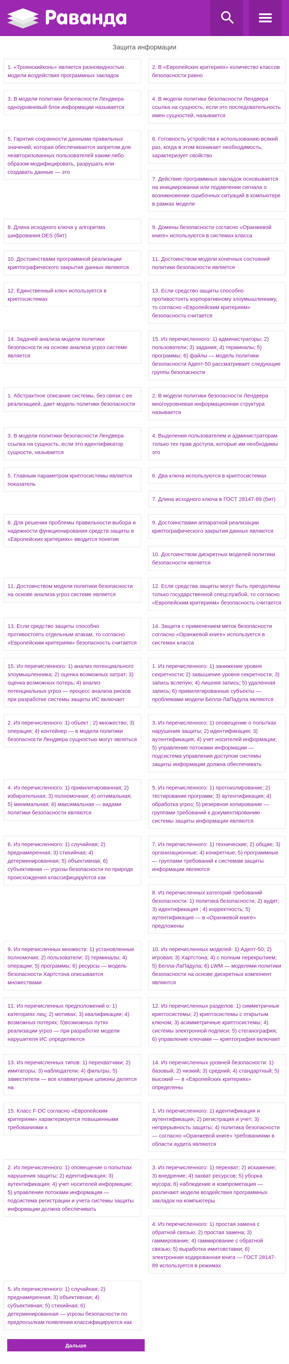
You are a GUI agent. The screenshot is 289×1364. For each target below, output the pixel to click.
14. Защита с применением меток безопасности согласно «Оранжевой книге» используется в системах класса (212, 634)
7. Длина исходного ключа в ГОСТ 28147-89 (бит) (214, 499)
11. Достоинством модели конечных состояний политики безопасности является (211, 263)
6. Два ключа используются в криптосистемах (209, 475)
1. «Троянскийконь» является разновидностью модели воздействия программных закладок (66, 71)
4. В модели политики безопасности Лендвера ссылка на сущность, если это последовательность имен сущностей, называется (216, 107)
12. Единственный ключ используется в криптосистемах (57, 294)
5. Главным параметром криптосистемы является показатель (70, 479)
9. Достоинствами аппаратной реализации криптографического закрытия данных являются (212, 526)
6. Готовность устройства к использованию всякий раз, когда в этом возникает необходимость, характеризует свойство (215, 147)
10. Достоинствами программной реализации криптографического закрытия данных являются (68, 263)
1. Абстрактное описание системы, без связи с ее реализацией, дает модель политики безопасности (71, 399)
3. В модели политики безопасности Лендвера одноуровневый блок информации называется (66, 103)
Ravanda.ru (106, 18)
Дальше (76, 1345)
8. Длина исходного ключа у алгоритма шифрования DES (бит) (56, 231)
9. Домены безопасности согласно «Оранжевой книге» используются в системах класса (212, 231)
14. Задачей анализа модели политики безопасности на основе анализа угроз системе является (67, 347)
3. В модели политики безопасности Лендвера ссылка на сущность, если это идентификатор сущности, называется (66, 443)
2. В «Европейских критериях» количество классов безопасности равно (216, 71)
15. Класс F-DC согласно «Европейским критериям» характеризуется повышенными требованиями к (63, 1119)
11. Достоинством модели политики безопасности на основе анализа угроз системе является (70, 590)
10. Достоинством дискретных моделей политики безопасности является (213, 558)
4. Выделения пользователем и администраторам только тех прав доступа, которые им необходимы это (215, 443)
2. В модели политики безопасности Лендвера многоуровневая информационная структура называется (210, 403)
